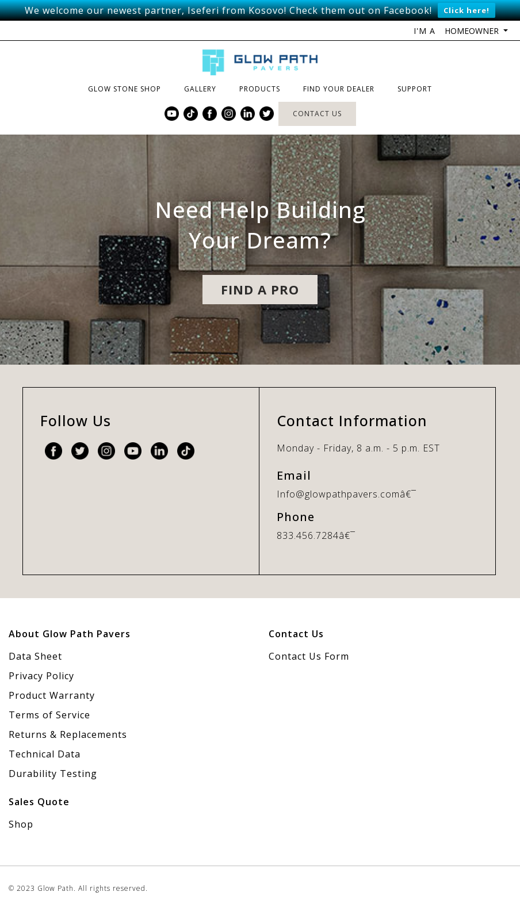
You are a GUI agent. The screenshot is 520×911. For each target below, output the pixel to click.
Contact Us (317, 113)
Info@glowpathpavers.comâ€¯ (346, 494)
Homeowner (473, 30)
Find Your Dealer (338, 89)
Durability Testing (53, 773)
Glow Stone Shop (124, 89)
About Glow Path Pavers (70, 633)
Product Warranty (52, 695)
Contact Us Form (309, 656)
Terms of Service (49, 715)
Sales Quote (39, 801)
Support (414, 89)
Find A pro (260, 289)
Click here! (466, 10)
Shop (21, 824)
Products (259, 89)
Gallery (200, 89)
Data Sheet (35, 656)
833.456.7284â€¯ (316, 535)
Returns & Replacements (68, 734)
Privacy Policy (41, 675)
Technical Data (45, 754)
